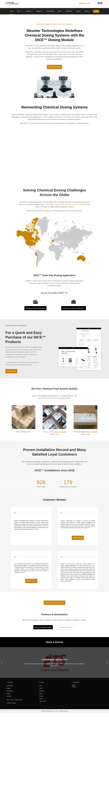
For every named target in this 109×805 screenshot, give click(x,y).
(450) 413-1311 (84, 3)
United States (10, 777)
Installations (50, 11)
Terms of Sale (42, 793)
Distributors (68, 11)
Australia (9, 788)
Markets (39, 11)
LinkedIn (9, 794)
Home (11, 11)
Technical (29, 11)
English (87, 11)
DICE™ (19, 11)
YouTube (14, 794)
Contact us (47, 211)
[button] (2, 754)
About (59, 11)
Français (74, 778)
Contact (78, 11)
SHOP (40, 790)
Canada (8, 780)
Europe (8, 785)
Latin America (10, 782)
